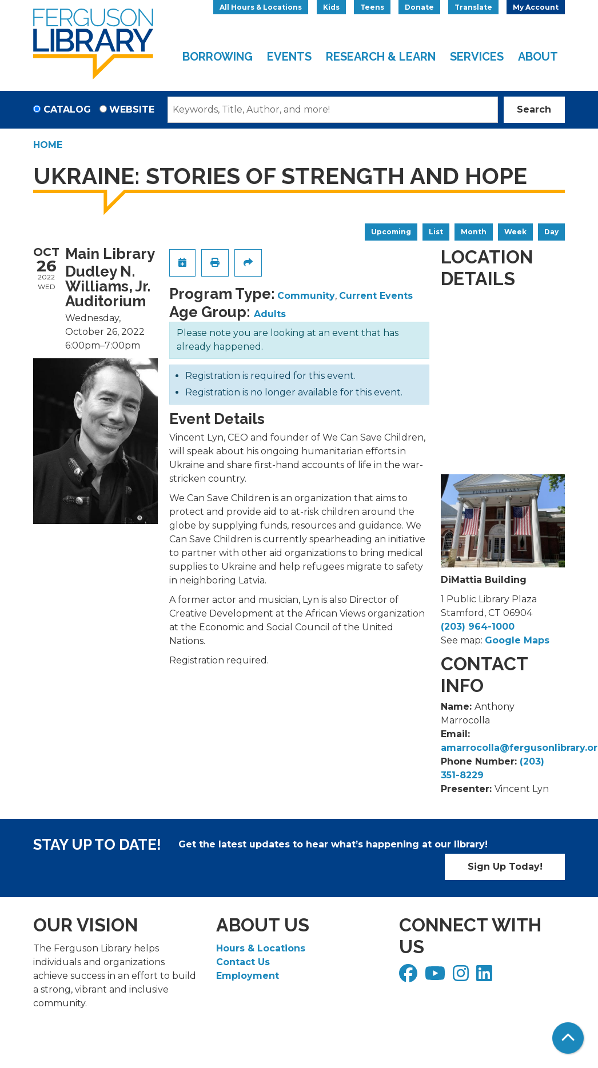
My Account (536, 7)
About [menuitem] (538, 56)
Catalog (67, 109)
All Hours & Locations (261, 7)
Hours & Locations (260, 948)
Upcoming (391, 231)
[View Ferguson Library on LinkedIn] (485, 976)
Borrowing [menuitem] (217, 56)
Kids (331, 7)
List (436, 231)
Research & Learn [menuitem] (381, 56)
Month (474, 231)
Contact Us (243, 962)
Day (551, 231)
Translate (473, 7)
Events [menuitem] (289, 56)
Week (515, 231)
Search (534, 109)
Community (306, 295)
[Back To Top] (568, 1038)
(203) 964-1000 (478, 626)
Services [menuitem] (477, 56)
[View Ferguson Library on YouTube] (436, 976)
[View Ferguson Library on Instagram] (462, 976)
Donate (419, 7)
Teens (372, 7)
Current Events (376, 295)
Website (131, 109)
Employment (247, 975)
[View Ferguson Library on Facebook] (409, 976)
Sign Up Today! (505, 866)
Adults (270, 314)
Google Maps (517, 640)
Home (47, 144)
